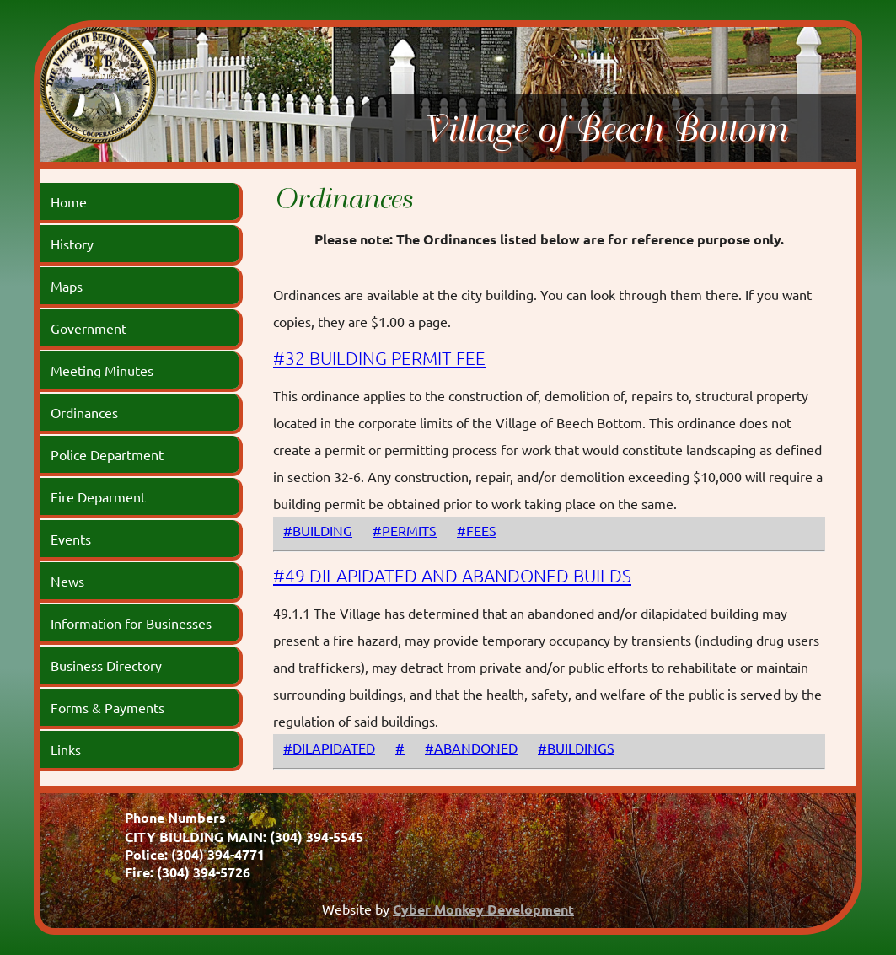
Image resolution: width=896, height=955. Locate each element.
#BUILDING (317, 530)
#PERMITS (405, 530)
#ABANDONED (471, 747)
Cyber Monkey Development (483, 909)
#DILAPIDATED (329, 747)
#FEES (476, 530)
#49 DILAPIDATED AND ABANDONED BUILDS (452, 575)
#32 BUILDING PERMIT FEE (379, 357)
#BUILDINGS (576, 747)
